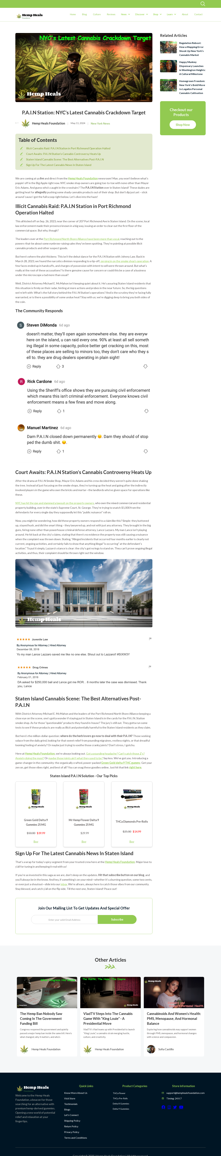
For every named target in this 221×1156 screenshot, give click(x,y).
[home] (29, 16)
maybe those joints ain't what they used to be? (75, 758)
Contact (198, 14)
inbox (64, 884)
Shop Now (183, 124)
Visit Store (69, 1098)
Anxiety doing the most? (29, 758)
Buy (35, 841)
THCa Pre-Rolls (120, 1098)
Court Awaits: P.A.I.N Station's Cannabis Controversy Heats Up (63, 153)
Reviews (111, 14)
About (185, 14)
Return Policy (71, 1126)
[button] (126, 14)
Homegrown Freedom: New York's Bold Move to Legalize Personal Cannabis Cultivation (192, 87)
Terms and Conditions (75, 1137)
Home (73, 14)
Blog (84, 14)
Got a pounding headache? (102, 753)
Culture (97, 14)
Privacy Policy (71, 1132)
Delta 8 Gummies (121, 1103)
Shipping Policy (72, 1120)
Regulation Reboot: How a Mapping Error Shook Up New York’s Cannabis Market (191, 48)
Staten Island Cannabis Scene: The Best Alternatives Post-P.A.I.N (65, 159)
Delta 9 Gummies (121, 1108)
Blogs (67, 1109)
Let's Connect (71, 1114)
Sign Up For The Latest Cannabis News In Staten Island (58, 165)
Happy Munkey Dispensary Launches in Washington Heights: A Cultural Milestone (192, 67)
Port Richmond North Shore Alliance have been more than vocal (81, 239)
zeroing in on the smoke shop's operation (125, 261)
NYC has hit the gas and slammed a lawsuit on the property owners (54, 503)
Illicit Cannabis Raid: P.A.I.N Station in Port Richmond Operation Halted (68, 148)
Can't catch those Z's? (131, 753)
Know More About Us (75, 1092)
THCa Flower (119, 1093)
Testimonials (71, 1103)
